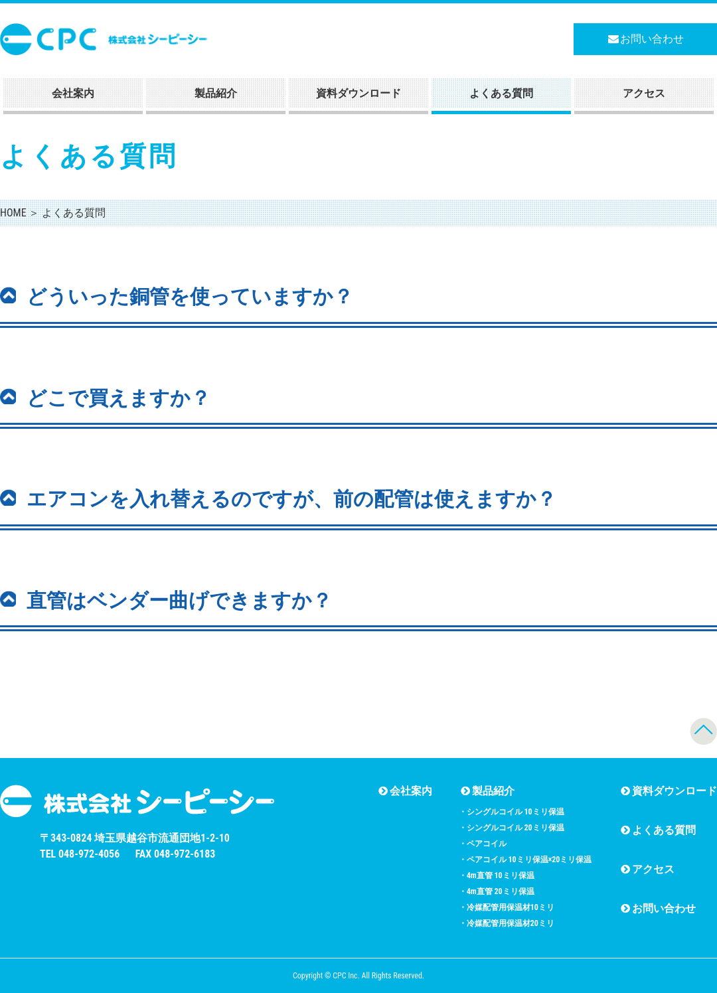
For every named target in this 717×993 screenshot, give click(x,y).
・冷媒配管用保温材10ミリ (506, 907)
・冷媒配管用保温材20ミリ (506, 923)
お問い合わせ (645, 39)
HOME (13, 212)
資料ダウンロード (358, 93)
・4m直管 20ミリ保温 (496, 891)
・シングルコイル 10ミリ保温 (511, 811)
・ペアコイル (483, 843)
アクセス (644, 93)
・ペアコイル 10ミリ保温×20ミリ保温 (525, 859)
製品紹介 (216, 93)
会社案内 (73, 93)
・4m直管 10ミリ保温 (496, 875)
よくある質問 (501, 93)
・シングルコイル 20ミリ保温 (511, 827)
